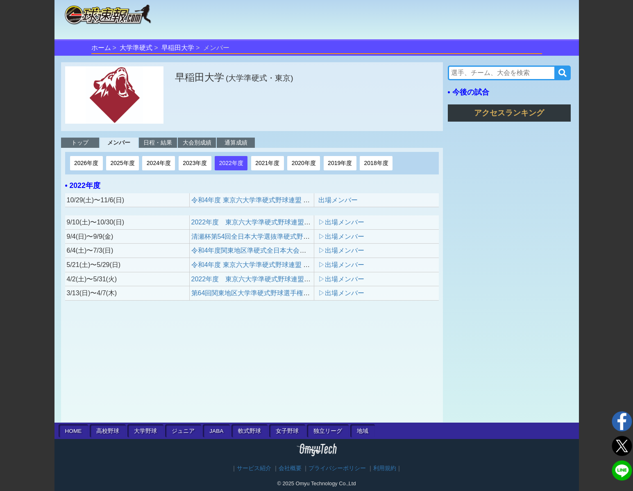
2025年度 (122, 163)
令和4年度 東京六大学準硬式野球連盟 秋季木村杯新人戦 (273, 200)
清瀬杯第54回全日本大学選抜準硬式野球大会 (257, 236)
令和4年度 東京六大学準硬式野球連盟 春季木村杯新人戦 (273, 264)
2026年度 (86, 163)
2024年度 (159, 163)
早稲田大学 (177, 47)
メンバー (118, 142)
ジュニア (183, 431)
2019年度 (340, 163)
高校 (107, 431)
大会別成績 (197, 142)
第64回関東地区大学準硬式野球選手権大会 (254, 293)
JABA (216, 431)
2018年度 (376, 163)
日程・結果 (157, 142)
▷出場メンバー (341, 222)
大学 (145, 431)
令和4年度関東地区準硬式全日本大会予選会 (255, 250)
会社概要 (290, 468)
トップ (79, 142)
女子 (287, 431)
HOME (73, 431)
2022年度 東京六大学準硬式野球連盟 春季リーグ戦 (270, 279)
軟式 (249, 431)
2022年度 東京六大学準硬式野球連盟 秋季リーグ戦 (270, 222)
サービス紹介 (254, 468)
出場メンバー (338, 200)
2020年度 (304, 163)
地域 (362, 431)
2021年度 (267, 163)
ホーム (101, 47)
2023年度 (195, 163)
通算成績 (236, 142)
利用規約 (384, 468)
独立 (327, 431)
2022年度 (231, 163)
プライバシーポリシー (337, 468)
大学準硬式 (136, 47)
